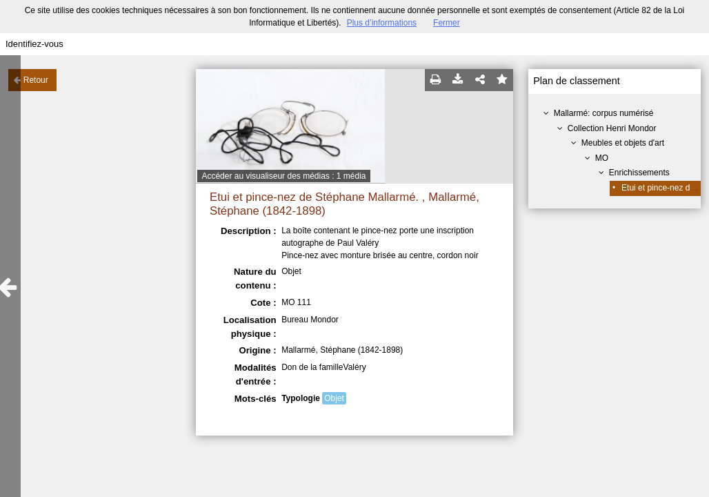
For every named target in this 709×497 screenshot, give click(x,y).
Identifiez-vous (34, 44)
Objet (334, 398)
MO (601, 158)
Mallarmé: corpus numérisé (604, 113)
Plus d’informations (382, 23)
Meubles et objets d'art (622, 143)
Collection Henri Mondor (612, 128)
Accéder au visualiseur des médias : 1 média (283, 176)
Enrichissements (639, 172)
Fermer (446, 23)
